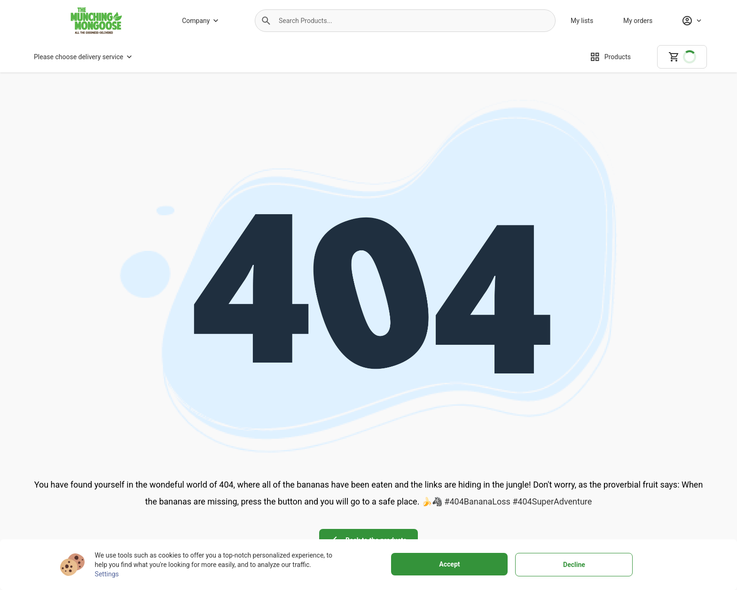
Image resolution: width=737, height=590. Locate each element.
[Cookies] (476, 528)
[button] (266, 20)
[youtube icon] (643, 494)
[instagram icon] (616, 494)
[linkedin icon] (669, 494)
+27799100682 (98, 527)
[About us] (225, 502)
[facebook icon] (590, 494)
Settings (107, 574)
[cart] (682, 57)
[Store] (225, 528)
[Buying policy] (345, 515)
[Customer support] (345, 528)
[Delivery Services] (345, 502)
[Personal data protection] (476, 515)
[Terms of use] (476, 502)
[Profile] (691, 21)
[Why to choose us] (225, 515)
